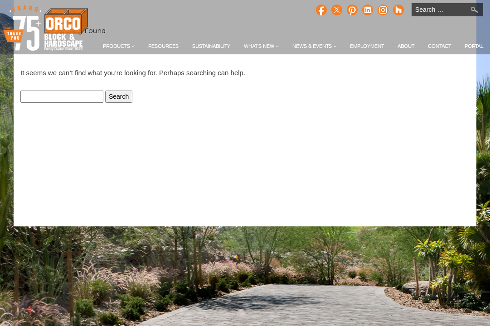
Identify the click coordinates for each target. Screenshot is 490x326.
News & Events (314, 46)
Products (119, 46)
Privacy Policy (220, 223)
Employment (367, 46)
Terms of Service (266, 223)
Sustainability (211, 46)
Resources (163, 46)
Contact (439, 46)
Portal (474, 46)
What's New (261, 46)
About (406, 46)
